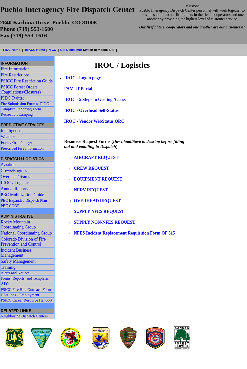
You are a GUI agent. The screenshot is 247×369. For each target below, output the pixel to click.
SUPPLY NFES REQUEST (99, 211)
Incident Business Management (16, 253)
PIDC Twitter (12, 98)
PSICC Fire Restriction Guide (27, 81)
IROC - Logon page (82, 77)
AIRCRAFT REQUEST (96, 157)
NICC (52, 50)
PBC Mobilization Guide (22, 194)
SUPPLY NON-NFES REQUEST (104, 222)
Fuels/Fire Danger (16, 142)
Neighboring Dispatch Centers (24, 316)
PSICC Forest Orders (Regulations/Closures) (21, 89)
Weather (8, 136)
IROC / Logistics (15, 182)
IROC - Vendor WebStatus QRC (94, 121)
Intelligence (11, 130)
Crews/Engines (14, 170)
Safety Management (18, 261)
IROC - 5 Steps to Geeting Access (95, 99)
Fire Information (15, 69)
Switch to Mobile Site (98, 50)
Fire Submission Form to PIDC (25, 104)
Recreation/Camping (17, 114)
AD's (5, 284)
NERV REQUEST (91, 190)
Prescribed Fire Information (22, 148)
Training (8, 267)
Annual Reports (14, 188)
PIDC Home (11, 50)
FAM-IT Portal (78, 88)
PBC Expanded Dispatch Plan (24, 200)
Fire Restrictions (15, 75)
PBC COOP (10, 206)
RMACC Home (34, 50)
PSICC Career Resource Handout (26, 300)
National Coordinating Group (26, 233)
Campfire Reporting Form (21, 109)
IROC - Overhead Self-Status (91, 110)
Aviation (8, 164)
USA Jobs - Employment (20, 295)
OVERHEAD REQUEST (97, 200)
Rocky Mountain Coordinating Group (18, 224)
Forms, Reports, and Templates (25, 278)
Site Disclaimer (71, 50)
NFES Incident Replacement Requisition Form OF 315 (124, 233)
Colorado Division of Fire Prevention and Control (23, 242)
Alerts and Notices (15, 273)
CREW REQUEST (91, 168)
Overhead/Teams (15, 176)
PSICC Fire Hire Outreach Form (26, 290)
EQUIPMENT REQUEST (98, 179)
